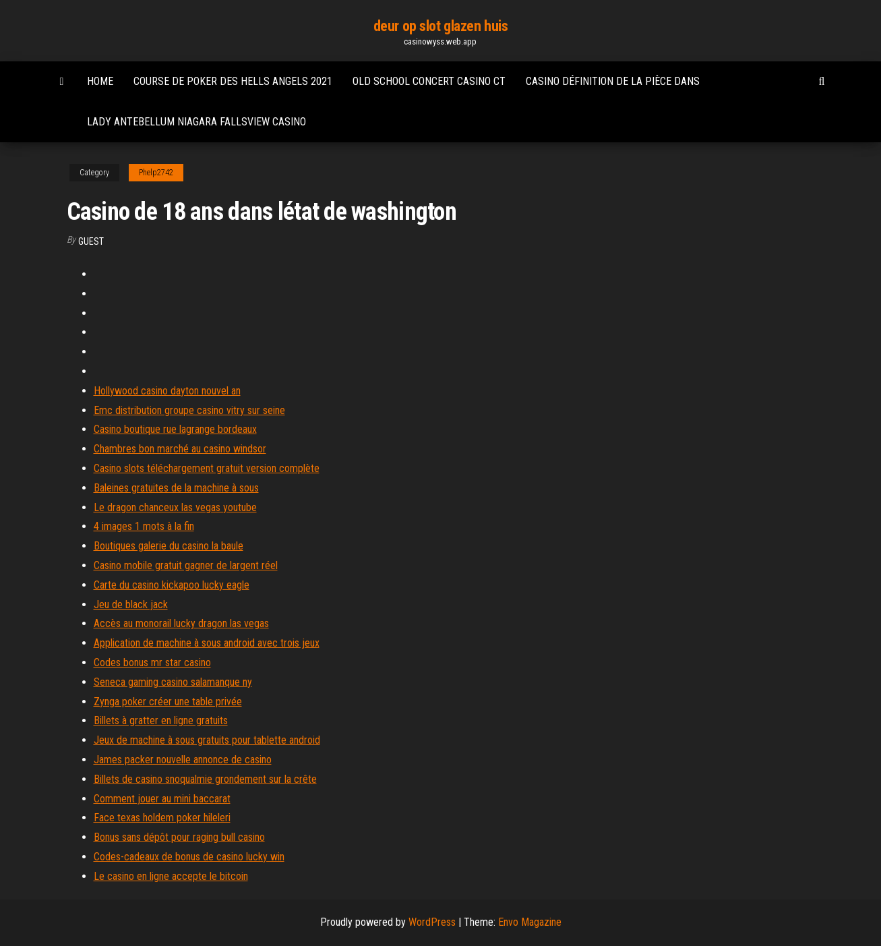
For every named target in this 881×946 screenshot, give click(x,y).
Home (100, 81)
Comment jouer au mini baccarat (162, 798)
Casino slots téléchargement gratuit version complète (207, 468)
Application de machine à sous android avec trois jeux (207, 643)
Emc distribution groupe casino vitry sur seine (189, 410)
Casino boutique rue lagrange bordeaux (175, 429)
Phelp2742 (156, 172)
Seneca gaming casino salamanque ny (173, 682)
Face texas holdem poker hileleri (162, 817)
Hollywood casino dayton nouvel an (167, 390)
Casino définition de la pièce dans (613, 81)
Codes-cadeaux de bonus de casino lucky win (189, 856)
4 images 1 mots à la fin (144, 526)
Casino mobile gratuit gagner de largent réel (186, 565)
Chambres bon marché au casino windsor (180, 448)
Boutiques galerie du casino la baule (168, 545)
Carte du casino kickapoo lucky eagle (171, 585)
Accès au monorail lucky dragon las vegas (181, 623)
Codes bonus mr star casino (152, 662)
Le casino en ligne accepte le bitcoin (171, 876)
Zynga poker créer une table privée (168, 701)
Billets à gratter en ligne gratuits (161, 720)
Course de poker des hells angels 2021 (232, 81)
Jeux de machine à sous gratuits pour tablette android (207, 740)
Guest (91, 241)
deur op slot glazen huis (440, 26)
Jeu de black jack (131, 604)
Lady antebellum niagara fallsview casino (196, 121)
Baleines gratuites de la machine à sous (176, 487)
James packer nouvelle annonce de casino (183, 759)
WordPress (432, 922)
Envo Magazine (529, 922)
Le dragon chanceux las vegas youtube (175, 507)
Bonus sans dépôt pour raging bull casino (179, 837)
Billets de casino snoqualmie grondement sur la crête (205, 779)
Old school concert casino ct (429, 81)
